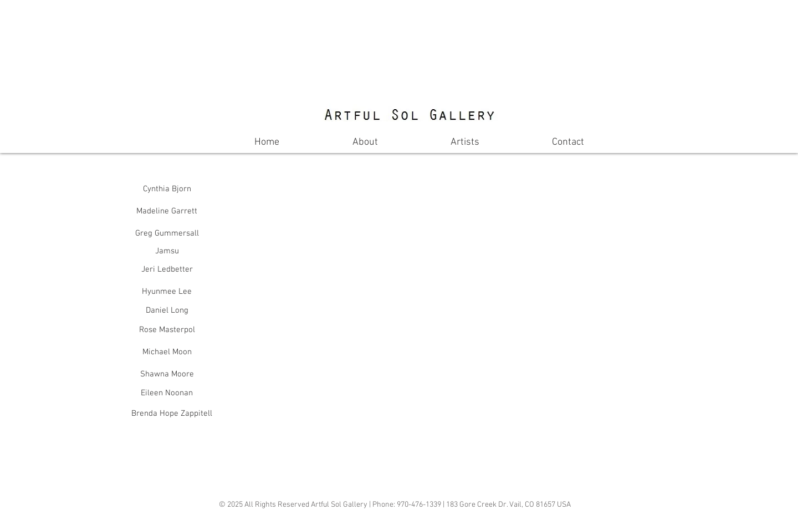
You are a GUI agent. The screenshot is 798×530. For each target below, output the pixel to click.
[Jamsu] (166, 251)
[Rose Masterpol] (166, 330)
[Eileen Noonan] (166, 393)
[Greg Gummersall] (166, 233)
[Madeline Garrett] (166, 211)
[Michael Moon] (166, 352)
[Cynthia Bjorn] (166, 189)
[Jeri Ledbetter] (166, 269)
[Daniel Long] (166, 311)
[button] (369, 245)
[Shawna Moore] (166, 374)
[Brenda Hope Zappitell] (171, 413)
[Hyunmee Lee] (166, 292)
